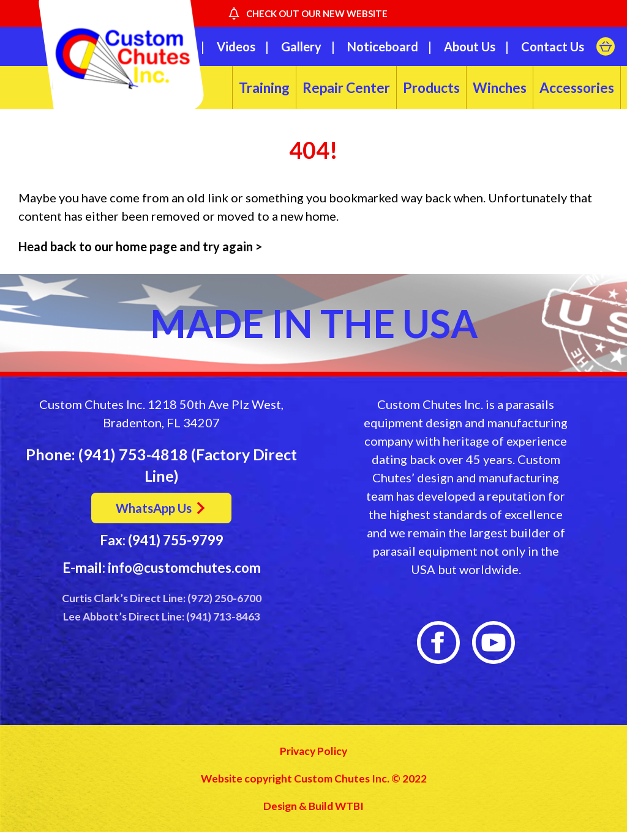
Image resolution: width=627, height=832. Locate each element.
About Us (469, 46)
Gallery (301, 46)
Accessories (576, 87)
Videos (236, 46)
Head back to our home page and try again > (141, 246)
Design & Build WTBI (313, 806)
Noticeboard (382, 46)
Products (431, 87)
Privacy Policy (313, 751)
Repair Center (346, 87)
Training (264, 87)
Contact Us (552, 46)
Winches (500, 87)
